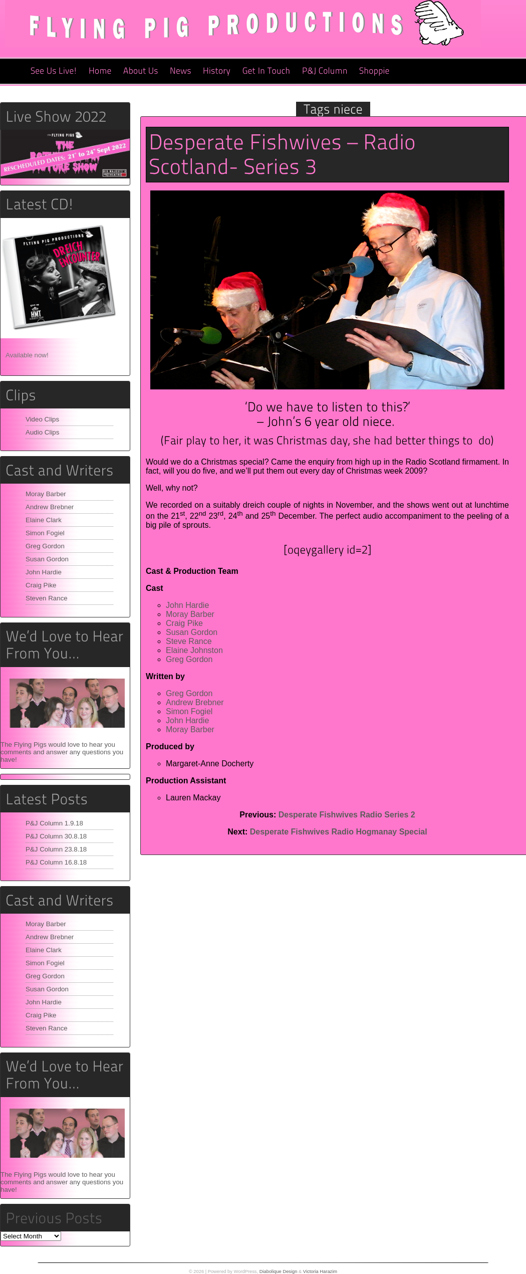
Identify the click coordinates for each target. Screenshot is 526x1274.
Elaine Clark (44, 520)
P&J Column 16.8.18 (56, 862)
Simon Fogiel (45, 533)
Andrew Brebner (50, 507)
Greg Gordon (45, 546)
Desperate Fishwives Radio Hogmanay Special (338, 831)
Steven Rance (47, 598)
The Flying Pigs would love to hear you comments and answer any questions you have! (62, 752)
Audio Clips (42, 432)
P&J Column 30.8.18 (56, 836)
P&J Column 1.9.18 (54, 823)
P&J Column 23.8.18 (56, 849)
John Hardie (44, 572)
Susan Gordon (47, 559)
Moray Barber (46, 494)
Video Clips (42, 419)
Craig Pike (41, 585)
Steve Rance (189, 641)
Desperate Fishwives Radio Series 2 (347, 814)
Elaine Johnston (194, 650)
